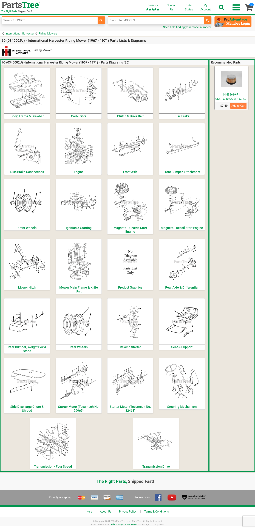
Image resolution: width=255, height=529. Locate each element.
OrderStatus (189, 7)
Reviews (152, 7)
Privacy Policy (128, 511)
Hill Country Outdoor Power (123, 524)
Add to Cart (238, 105)
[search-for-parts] (100, 20)
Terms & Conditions (156, 511)
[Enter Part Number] (50, 20)
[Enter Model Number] (156, 20)
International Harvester (19, 33)
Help (89, 511)
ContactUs (172, 7)
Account (205, 7)
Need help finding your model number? (187, 27)
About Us (105, 511)
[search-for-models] (207, 20)
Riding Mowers (48, 33)
